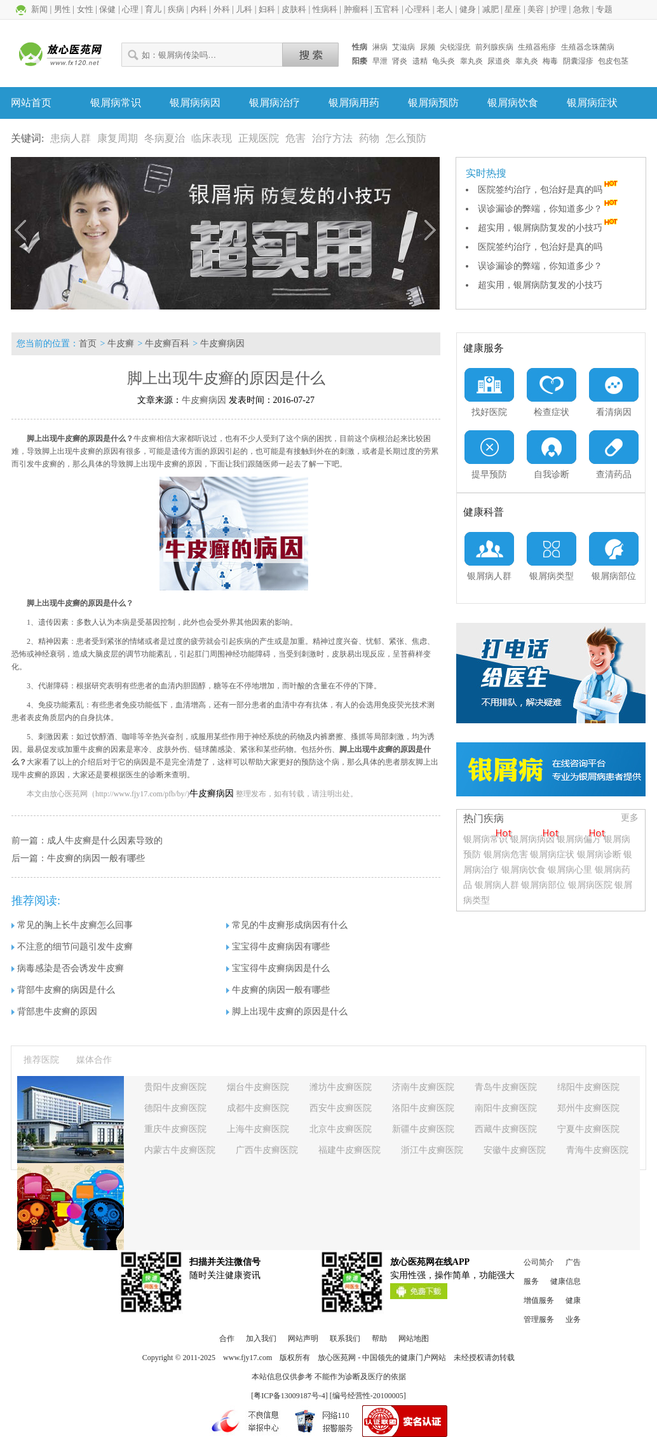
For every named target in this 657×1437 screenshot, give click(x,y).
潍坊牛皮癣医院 (340, 1087)
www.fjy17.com (247, 1357)
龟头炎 (443, 61)
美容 (535, 9)
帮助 (379, 1338)
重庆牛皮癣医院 (175, 1129)
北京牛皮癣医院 (340, 1129)
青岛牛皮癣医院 (506, 1087)
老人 (445, 9)
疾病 (176, 9)
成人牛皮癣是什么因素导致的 (105, 840)
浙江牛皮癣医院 (432, 1150)
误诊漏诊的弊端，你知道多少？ (549, 209)
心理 (130, 9)
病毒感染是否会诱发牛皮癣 (67, 968)
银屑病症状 (592, 102)
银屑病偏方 (579, 839)
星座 (513, 9)
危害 (295, 138)
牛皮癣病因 (222, 343)
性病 (359, 47)
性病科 (325, 9)
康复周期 (117, 138)
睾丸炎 (471, 61)
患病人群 (70, 138)
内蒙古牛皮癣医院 (179, 1150)
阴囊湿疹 (578, 61)
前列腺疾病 (494, 47)
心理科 (417, 9)
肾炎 (399, 61)
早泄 (380, 61)
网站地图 (413, 1338)
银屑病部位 (543, 885)
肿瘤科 (356, 9)
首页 (88, 343)
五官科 (386, 9)
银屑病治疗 (274, 102)
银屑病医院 (590, 885)
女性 (85, 9)
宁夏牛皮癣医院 (588, 1129)
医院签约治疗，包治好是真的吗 (549, 189)
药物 (369, 138)
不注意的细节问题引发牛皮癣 (72, 946)
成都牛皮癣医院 (258, 1108)
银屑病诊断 (599, 854)
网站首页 (31, 102)
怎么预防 (406, 138)
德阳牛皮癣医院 (175, 1108)
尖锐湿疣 (455, 47)
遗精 (420, 61)
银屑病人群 (498, 885)
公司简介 (539, 1262)
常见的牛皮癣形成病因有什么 (287, 925)
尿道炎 (498, 61)
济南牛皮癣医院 (423, 1087)
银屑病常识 (115, 102)
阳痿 (359, 61)
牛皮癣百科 (167, 343)
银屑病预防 (433, 102)
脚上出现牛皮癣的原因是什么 (287, 1011)
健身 (467, 9)
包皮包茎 (613, 61)
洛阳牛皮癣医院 (423, 1108)
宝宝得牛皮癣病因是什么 (278, 968)
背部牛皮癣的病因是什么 (63, 990)
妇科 (267, 9)
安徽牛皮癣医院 (515, 1150)
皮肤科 (293, 9)
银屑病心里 (570, 870)
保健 (107, 9)
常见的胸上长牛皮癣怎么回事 (72, 925)
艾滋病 (403, 47)
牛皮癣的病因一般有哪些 (96, 858)
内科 (199, 9)
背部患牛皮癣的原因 (54, 1011)
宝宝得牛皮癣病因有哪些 (278, 946)
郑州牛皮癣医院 (588, 1108)
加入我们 (261, 1338)
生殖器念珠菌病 (587, 47)
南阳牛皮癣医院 (506, 1108)
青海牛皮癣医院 (597, 1150)
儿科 (244, 9)
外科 (221, 9)
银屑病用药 (353, 102)
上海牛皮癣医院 (258, 1129)
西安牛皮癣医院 (340, 1108)
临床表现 (211, 138)
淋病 (380, 47)
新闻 (39, 9)
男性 (62, 9)
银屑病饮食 (512, 102)
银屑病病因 (195, 102)
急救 (581, 9)
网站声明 (303, 1338)
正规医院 (258, 138)
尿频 (427, 47)
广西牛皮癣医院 (267, 1150)
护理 (558, 9)
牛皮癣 (120, 343)
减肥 (490, 9)
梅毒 (550, 61)
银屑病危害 (506, 854)
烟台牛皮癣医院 (258, 1087)
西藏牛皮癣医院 (506, 1129)
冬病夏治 (164, 138)
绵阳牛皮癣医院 (588, 1087)
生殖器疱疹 (537, 47)
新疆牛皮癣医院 (423, 1129)
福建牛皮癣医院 (349, 1150)
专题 (604, 9)
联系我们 (345, 1338)
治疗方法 (332, 138)
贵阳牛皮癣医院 (175, 1087)
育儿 (153, 9)
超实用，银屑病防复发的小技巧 (549, 228)
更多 (630, 817)
